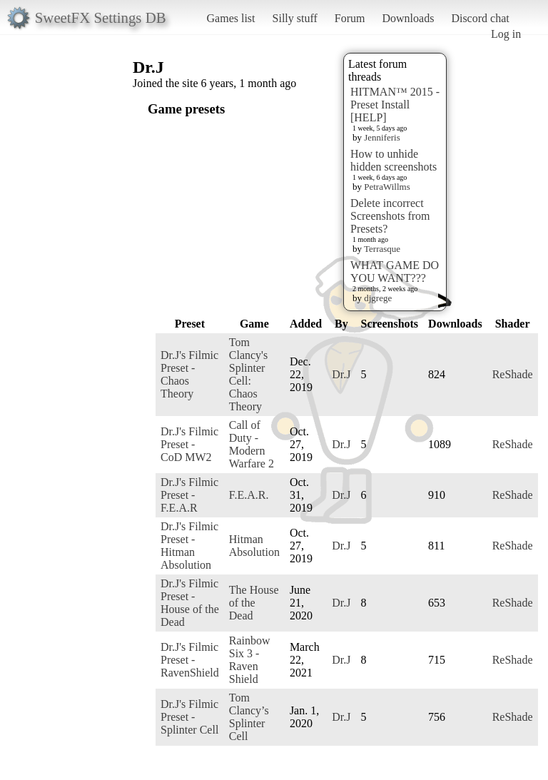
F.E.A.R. (249, 495)
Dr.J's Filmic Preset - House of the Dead (190, 602)
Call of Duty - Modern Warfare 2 (251, 444)
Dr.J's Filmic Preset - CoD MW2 (189, 444)
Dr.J (341, 374)
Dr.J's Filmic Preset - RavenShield (190, 660)
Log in (506, 34)
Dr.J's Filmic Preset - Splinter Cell (189, 717)
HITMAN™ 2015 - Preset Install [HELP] (395, 104)
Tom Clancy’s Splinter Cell (249, 717)
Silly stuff (295, 18)
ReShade (512, 374)
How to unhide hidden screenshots (393, 160)
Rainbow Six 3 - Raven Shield (249, 659)
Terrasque (382, 248)
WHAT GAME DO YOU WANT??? (394, 271)
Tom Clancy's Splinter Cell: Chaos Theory (248, 374)
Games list (231, 18)
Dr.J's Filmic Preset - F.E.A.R (189, 495)
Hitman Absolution (254, 545)
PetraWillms (387, 186)
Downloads (408, 18)
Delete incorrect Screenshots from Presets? (390, 216)
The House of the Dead (254, 603)
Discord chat (480, 18)
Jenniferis (382, 137)
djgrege (378, 298)
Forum (350, 18)
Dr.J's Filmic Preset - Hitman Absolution (189, 545)
